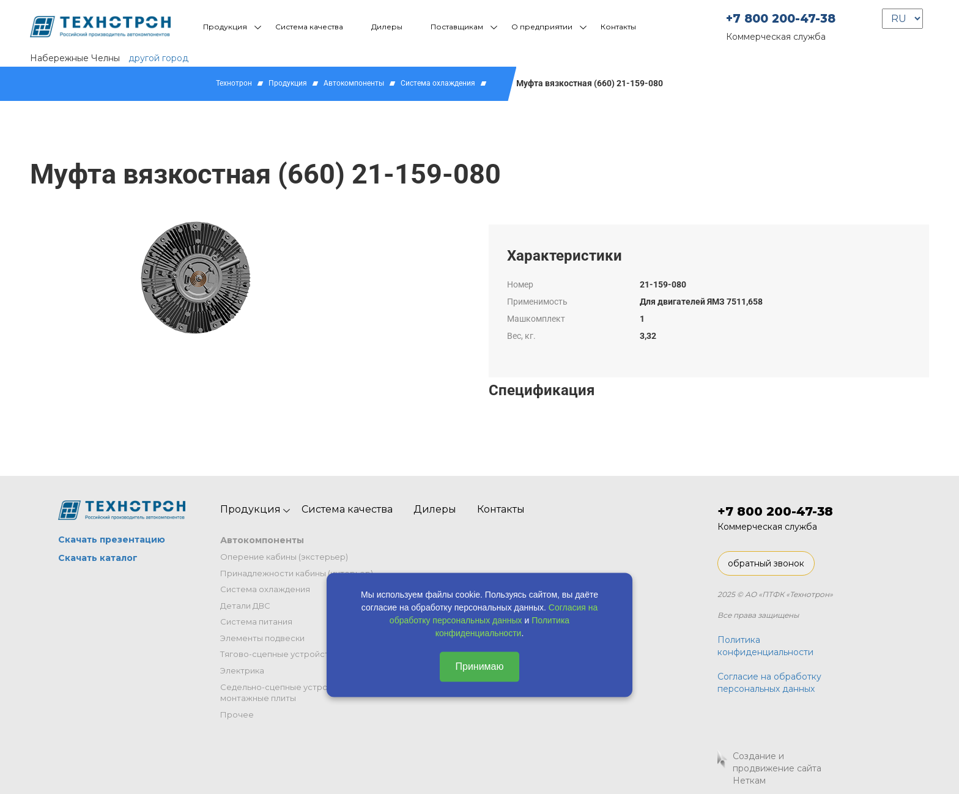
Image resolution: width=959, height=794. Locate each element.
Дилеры (386, 26)
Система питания (256, 621)
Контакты (618, 26)
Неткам (749, 780)
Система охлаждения (438, 83)
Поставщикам (457, 26)
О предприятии (541, 26)
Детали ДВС (245, 605)
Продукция (225, 26)
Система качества (309, 26)
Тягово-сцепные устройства (279, 654)
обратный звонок (766, 563)
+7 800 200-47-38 (780, 19)
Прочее (237, 714)
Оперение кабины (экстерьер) (284, 557)
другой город (158, 58)
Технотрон (234, 83)
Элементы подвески (262, 638)
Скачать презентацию (111, 539)
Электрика (242, 670)
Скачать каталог (98, 557)
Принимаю (479, 666)
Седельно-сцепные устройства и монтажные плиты (289, 692)
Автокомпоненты (354, 83)
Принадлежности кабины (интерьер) (296, 573)
